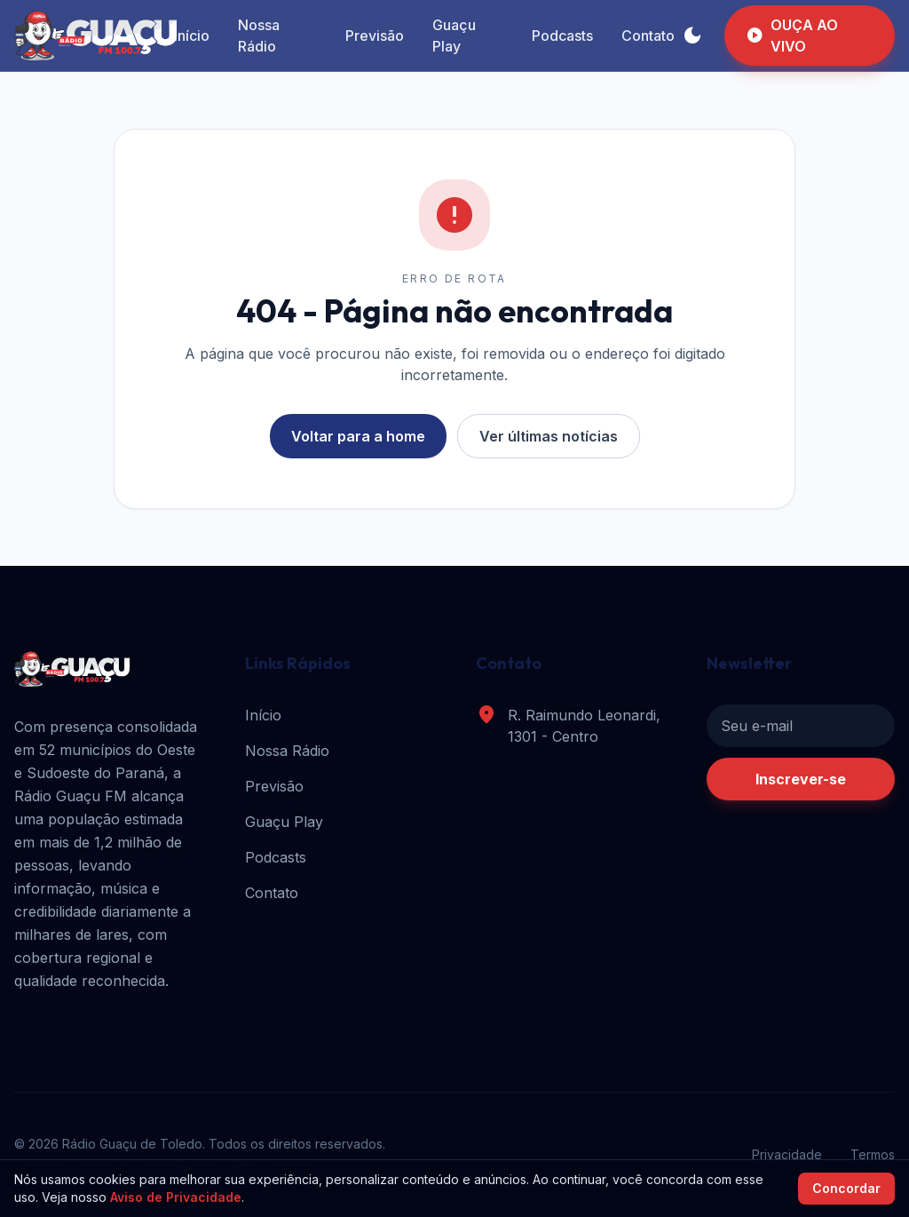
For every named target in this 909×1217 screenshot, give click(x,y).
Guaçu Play (454, 35)
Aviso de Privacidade (175, 1197)
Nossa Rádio (259, 35)
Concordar (846, 1188)
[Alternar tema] (692, 35)
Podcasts (562, 35)
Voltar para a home (358, 436)
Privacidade (787, 1154)
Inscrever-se (800, 779)
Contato (648, 35)
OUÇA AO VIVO (792, 35)
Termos (872, 1154)
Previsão (374, 35)
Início (191, 35)
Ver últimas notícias (548, 436)
